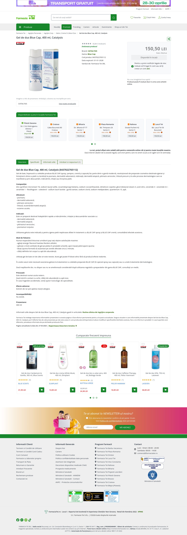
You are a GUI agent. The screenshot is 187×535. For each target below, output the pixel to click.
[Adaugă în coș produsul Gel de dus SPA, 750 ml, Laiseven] (165, 389)
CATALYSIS (92, 51)
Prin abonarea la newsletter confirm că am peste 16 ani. (112, 418)
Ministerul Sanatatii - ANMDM (68, 475)
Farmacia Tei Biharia (104, 468)
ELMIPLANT (53, 383)
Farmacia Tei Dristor (104, 455)
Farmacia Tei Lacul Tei (105, 458)
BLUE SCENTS (23, 383)
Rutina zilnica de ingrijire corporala (98, 312)
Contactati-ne (21, 479)
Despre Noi (60, 448)
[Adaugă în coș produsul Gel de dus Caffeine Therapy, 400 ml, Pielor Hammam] (134, 389)
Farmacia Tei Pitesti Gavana (107, 475)
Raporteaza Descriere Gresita (63, 326)
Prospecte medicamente (66, 468)
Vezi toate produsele (67, 103)
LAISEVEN (145, 383)
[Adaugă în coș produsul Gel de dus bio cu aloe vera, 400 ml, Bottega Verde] (103, 389)
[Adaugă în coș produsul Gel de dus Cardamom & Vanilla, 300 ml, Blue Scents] (41, 389)
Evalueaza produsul (89, 46)
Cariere (59, 451)
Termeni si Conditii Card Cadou (29, 451)
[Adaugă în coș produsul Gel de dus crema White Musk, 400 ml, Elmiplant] (72, 389)
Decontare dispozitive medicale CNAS (71, 465)
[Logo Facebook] (17, 520)
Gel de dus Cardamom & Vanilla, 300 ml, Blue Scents (31, 374)
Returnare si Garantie (25, 465)
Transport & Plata (23, 462)
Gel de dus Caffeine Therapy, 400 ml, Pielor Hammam (124, 374)
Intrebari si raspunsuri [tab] (70, 162)
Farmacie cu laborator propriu (28, 458)
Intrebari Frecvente (24, 468)
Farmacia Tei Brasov (104, 479)
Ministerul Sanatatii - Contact (68, 479)
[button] (92, 144)
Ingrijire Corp (48, 33)
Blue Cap (91, 54)
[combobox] (81, 17)
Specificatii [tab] (34, 162)
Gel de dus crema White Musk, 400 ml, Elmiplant (62, 374)
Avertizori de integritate (65, 462)
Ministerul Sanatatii (64, 472)
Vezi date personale (115, 421)
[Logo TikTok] (29, 520)
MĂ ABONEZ (125, 427)
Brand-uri (20, 472)
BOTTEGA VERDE (86, 383)
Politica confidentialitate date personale (72, 458)
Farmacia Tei (20, 33)
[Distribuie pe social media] (169, 39)
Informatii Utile (156, 9)
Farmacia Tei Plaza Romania (107, 451)
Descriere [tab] (22, 162)
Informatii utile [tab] (49, 162)
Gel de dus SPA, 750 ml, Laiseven (155, 374)
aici (148, 68)
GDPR (167, 9)
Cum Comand (22, 455)
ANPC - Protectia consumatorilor (69, 482)
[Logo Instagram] (25, 520)
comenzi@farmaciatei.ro (147, 453)
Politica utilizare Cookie (65, 455)
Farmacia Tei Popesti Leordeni (108, 472)
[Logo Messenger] (21, 520)
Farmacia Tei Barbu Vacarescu (108, 448)
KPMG (140, 511)
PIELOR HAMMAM (118, 383)
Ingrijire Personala (34, 33)
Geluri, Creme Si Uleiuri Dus (66, 33)
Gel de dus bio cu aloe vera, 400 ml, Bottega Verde (93, 374)
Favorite (135, 17)
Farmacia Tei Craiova (104, 482)
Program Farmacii (142, 9)
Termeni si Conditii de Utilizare (29, 448)
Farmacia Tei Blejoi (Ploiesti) (107, 485)
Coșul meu (149, 17)
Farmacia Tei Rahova (104, 465)
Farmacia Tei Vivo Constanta (108, 462)
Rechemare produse (24, 475)
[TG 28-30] (93, 3)
